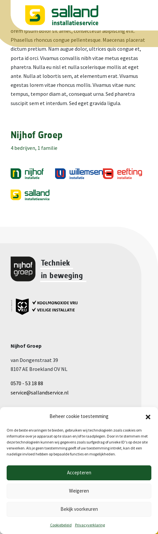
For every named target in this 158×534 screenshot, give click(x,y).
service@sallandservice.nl (40, 392)
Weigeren (79, 491)
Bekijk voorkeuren (79, 509)
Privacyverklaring (90, 524)
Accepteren (79, 472)
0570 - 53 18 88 (27, 383)
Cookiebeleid (61, 524)
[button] (148, 416)
